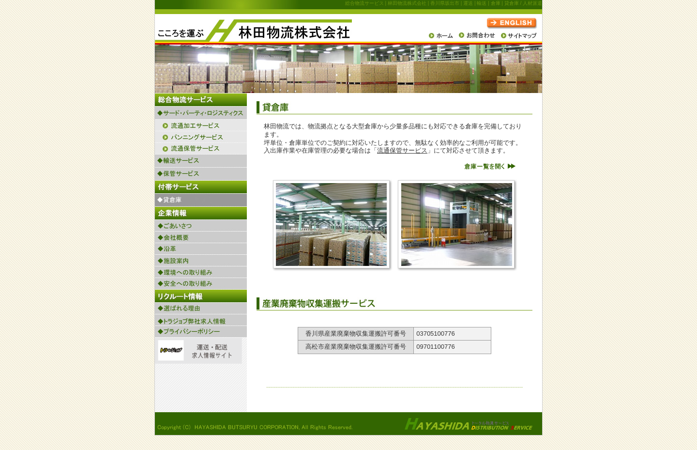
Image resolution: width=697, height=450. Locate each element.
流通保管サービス (402, 150)
